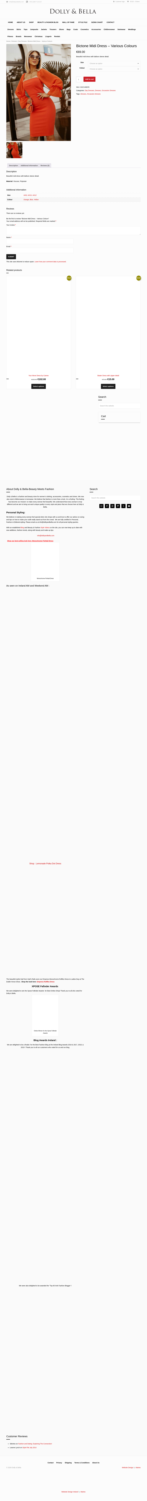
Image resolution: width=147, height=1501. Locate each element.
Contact (51, 1463)
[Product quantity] (78, 79)
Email (8, 246)
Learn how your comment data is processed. (50, 262)
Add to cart (89, 79)
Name (9, 237)
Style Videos (45, 527)
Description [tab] (13, 165)
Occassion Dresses (109, 90)
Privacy (59, 1463)
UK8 (25, 195)
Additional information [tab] (29, 165)
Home (8, 41)
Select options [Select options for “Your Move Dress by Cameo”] (38, 386)
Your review (11, 225)
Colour (82, 68)
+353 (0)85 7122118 (33, 2)
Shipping (68, 1463)
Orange (26, 199)
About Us (95, 1463)
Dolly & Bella (73, 11)
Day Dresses (22, 41)
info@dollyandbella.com (15, 2)
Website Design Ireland (69, 1492)
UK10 (30, 195)
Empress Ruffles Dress (45, 982)
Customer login (120, 1)
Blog (22, 527)
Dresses (14, 41)
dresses (83, 94)
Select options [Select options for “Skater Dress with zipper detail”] (108, 386)
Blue (31, 199)
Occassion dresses (94, 94)
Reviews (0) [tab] (45, 165)
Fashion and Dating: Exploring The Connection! (35, 1444)
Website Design (127, 1467)
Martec (138, 1467)
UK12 (35, 195)
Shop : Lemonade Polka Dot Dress (45, 863)
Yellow (36, 199)
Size (82, 62)
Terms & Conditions (82, 1463)
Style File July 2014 (29, 1447)
